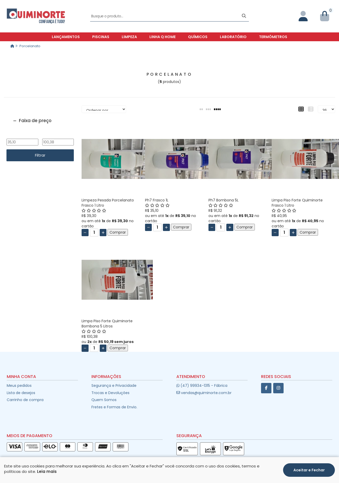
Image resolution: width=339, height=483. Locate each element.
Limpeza (129, 36)
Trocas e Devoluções (110, 392)
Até (58, 135)
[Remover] (85, 232)
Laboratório (233, 36)
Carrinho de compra (25, 399)
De (22, 135)
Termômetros (273, 36)
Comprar (118, 232)
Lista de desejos (21, 392)
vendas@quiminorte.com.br (204, 392)
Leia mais (47, 471)
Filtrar (40, 155)
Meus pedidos (19, 385)
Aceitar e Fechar (309, 470)
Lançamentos (66, 36)
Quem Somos (104, 399)
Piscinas (100, 36)
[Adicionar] (103, 232)
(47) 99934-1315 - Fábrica (201, 385)
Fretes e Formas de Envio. (114, 407)
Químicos (197, 36)
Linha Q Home (162, 36)
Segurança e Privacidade (113, 385)
